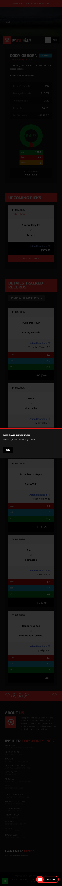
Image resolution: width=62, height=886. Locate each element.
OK (8, 449)
